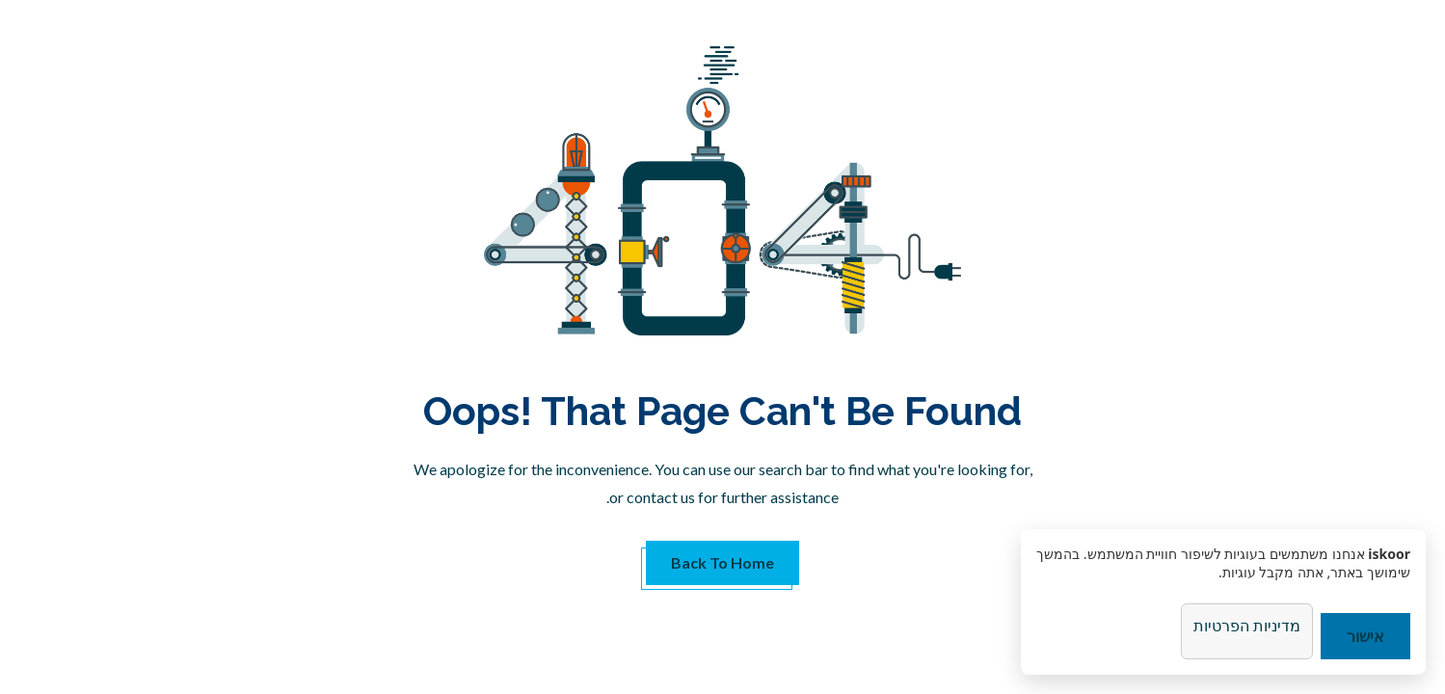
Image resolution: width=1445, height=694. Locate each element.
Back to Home (722, 562)
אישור (1365, 636)
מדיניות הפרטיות (1246, 625)
